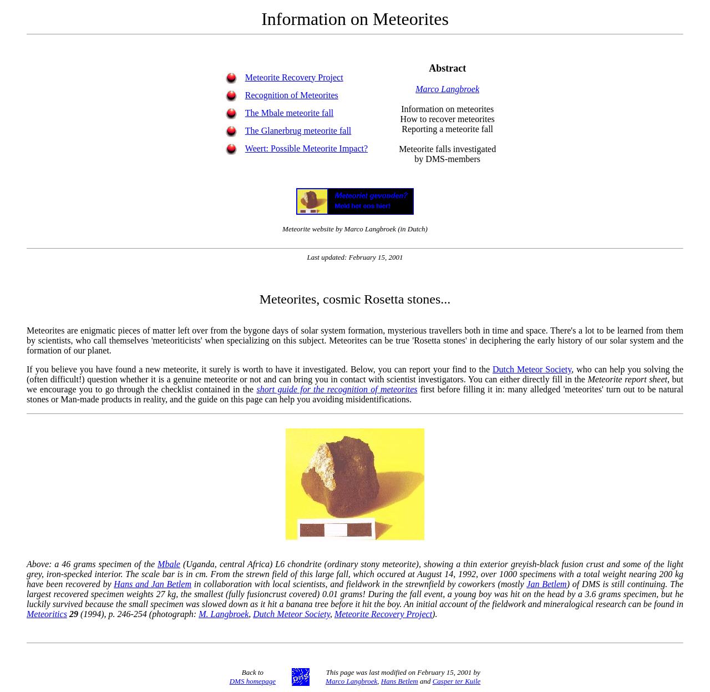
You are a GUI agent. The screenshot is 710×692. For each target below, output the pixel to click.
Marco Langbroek (447, 89)
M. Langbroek (223, 614)
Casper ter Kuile (457, 681)
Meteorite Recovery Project (294, 77)
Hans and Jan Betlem (152, 584)
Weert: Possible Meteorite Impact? (306, 148)
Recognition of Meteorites (291, 95)
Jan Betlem (546, 584)
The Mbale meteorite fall (289, 113)
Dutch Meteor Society (532, 369)
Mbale (169, 564)
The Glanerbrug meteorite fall (298, 130)
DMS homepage (253, 681)
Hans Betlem (399, 681)
